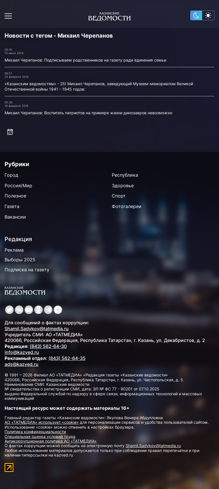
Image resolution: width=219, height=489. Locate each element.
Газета (12, 206)
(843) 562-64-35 (67, 358)
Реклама (14, 250)
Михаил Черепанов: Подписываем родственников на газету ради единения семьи (85, 60)
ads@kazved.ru (21, 364)
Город (11, 175)
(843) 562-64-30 (48, 346)
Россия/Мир (18, 185)
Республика (125, 175)
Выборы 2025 (20, 259)
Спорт (119, 196)
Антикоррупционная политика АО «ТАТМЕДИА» (51, 441)
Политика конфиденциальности (35, 431)
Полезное (15, 196)
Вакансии (15, 217)
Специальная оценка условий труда (40, 436)
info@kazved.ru (22, 352)
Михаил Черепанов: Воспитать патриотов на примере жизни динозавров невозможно (88, 112)
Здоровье (123, 185)
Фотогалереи (126, 206)
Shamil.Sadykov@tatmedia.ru (37, 328)
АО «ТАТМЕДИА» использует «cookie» (42, 422)
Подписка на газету (27, 269)
